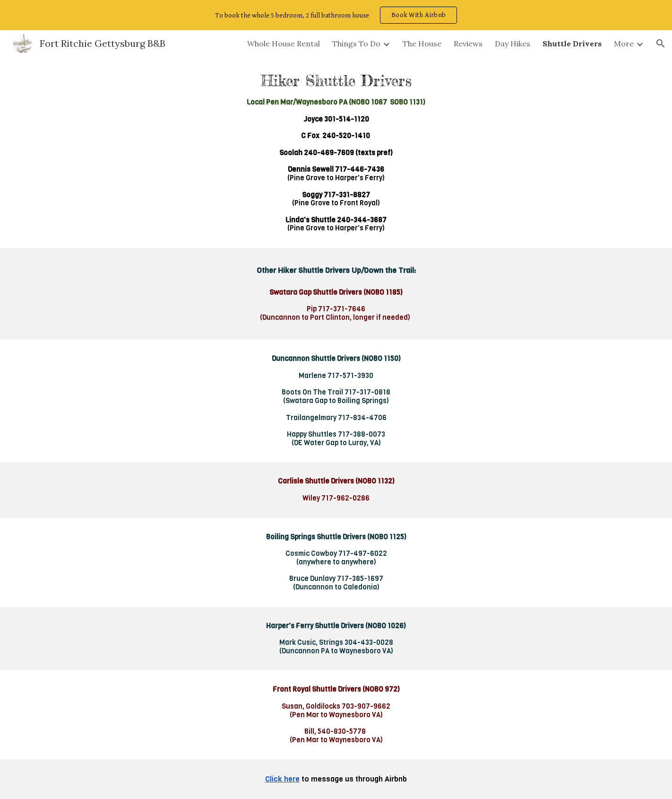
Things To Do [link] (356, 43)
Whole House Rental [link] (283, 43)
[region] (336, 15)
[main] (336, 152)
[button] (660, 43)
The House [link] (422, 43)
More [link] (624, 43)
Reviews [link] (468, 43)
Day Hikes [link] (512, 43)
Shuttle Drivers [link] (572, 43)
